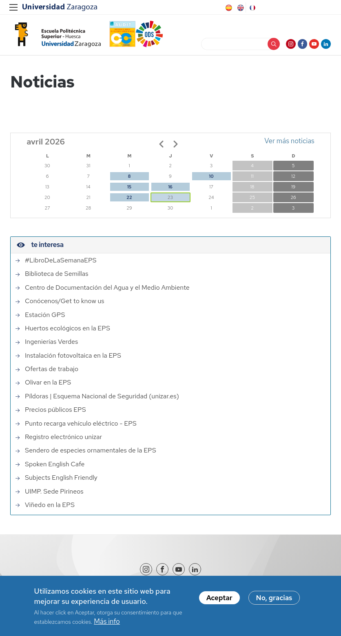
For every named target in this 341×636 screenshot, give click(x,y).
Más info (107, 621)
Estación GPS (45, 318)
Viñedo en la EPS (50, 508)
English (240, 8)
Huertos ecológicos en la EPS (67, 331)
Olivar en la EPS (48, 386)
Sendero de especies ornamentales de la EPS (90, 454)
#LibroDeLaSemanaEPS (60, 263)
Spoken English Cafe (55, 467)
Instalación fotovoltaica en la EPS (73, 359)
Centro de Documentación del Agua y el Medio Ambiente (107, 291)
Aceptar (219, 597)
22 (129, 200)
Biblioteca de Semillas (56, 277)
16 (170, 190)
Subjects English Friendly (61, 481)
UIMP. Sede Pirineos (54, 494)
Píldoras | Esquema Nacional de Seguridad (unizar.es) (102, 399)
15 (129, 190)
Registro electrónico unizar (63, 440)
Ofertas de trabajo (51, 372)
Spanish (228, 8)
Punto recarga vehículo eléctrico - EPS (81, 427)
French (251, 8)
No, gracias (274, 597)
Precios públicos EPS (55, 413)
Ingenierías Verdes (51, 345)
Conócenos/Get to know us (64, 304)
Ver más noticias (289, 144)
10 (211, 179)
